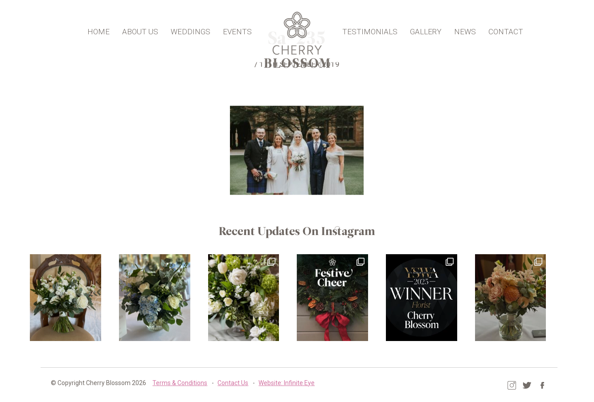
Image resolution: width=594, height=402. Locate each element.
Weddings (194, 29)
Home (102, 29)
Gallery (422, 29)
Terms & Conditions (171, 382)
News (461, 29)
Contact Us (224, 382)
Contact (502, 29)
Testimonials (366, 29)
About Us (144, 29)
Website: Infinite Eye (278, 382)
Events (240, 29)
